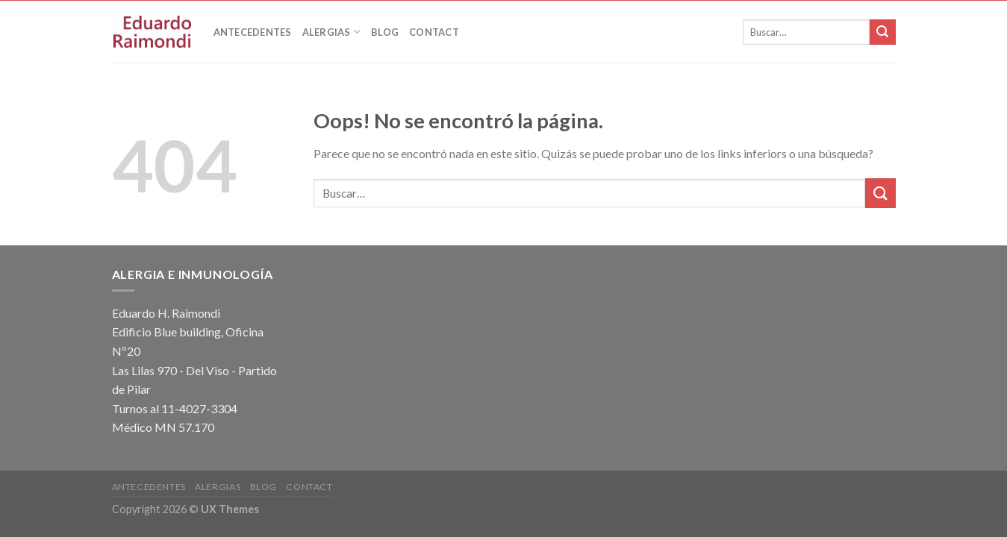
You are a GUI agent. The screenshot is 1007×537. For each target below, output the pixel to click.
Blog (385, 32)
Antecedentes (252, 32)
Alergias (331, 32)
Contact (434, 32)
